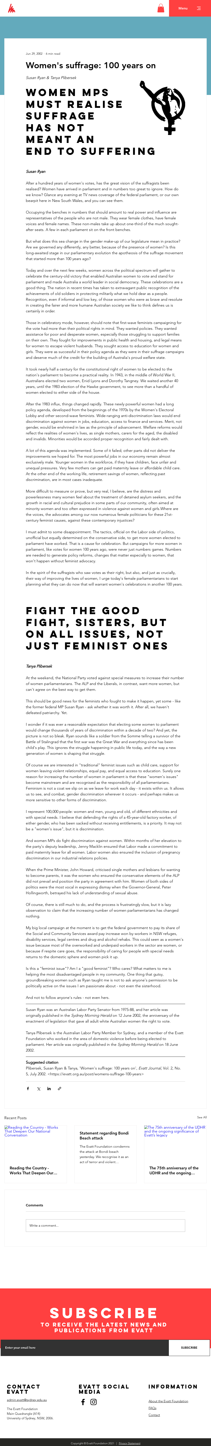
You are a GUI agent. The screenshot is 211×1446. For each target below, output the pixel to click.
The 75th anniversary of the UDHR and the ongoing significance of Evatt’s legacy (175, 1170)
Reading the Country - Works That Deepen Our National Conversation (31, 1170)
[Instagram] (93, 1402)
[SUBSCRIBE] (189, 1348)
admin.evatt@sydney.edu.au (27, 1400)
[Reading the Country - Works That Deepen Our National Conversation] (36, 1142)
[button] (160, 8)
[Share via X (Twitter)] (38, 1088)
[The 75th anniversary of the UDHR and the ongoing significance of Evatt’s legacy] (175, 1142)
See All (202, 1117)
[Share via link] (59, 1088)
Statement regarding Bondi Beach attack (104, 1136)
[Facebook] (83, 1402)
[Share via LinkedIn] (49, 1088)
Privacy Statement (129, 1443)
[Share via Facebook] (28, 1088)
